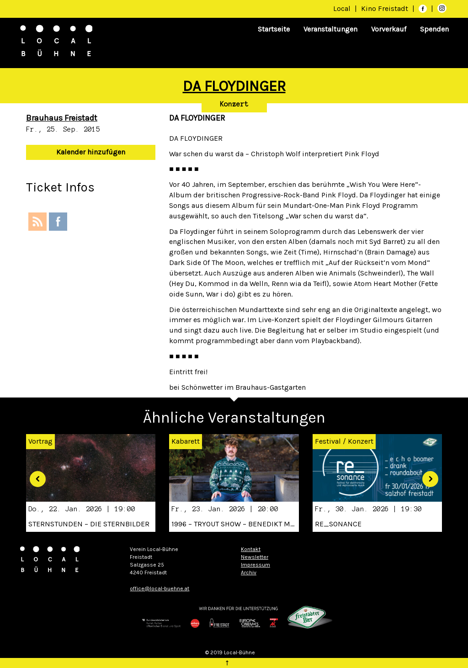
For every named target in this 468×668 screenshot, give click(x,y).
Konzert (234, 104)
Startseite (274, 29)
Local (342, 8)
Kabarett (185, 441)
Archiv (248, 572)
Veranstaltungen (330, 29)
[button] (34, 475)
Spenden (434, 29)
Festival (328, 441)
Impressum (255, 565)
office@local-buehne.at (159, 588)
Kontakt (251, 549)
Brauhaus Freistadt (61, 118)
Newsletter (254, 557)
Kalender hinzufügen (90, 152)
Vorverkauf (388, 29)
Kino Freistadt (385, 8)
